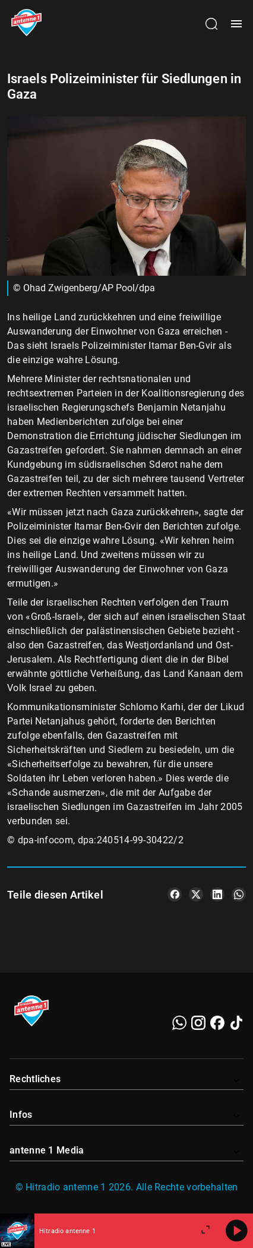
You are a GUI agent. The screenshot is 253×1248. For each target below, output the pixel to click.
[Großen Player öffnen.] (205, 1230)
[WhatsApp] (179, 1023)
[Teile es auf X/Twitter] (196, 894)
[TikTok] (236, 1023)
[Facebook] (217, 1023)
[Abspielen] (236, 1231)
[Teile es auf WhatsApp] (239, 894)
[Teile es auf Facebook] (174, 894)
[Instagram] (198, 1023)
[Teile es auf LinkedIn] (217, 894)
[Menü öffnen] (236, 23)
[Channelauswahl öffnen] (211, 23)
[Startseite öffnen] (26, 24)
